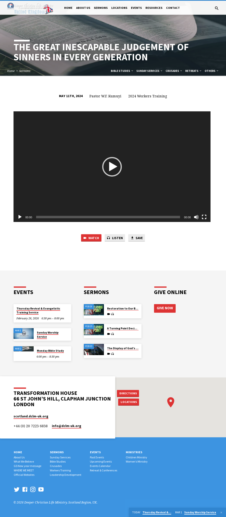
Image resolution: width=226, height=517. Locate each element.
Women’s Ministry (137, 461)
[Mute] (196, 217)
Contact (173, 8)
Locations (119, 8)
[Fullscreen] (204, 217)
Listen (115, 238)
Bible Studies (122, 71)
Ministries (134, 452)
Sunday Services (149, 71)
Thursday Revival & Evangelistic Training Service (38, 310)
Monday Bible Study (50, 350)
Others (212, 71)
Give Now (165, 308)
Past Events (97, 457)
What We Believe (24, 461)
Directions (128, 393)
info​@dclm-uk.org (66, 426)
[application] (112, 166)
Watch (91, 238)
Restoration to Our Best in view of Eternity (136, 308)
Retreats (193, 71)
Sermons (101, 8)
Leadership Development (65, 475)
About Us (83, 8)
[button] (112, 167)
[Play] (19, 217)
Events (136, 8)
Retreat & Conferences (103, 470)
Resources (153, 8)
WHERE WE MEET (24, 470)
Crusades (174, 71)
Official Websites (24, 475)
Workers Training (60, 470)
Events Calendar (100, 466)
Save (137, 238)
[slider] (108, 217)
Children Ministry (136, 457)
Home (68, 8)
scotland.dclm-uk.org (31, 416)
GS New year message (27, 466)
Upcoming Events (101, 461)
